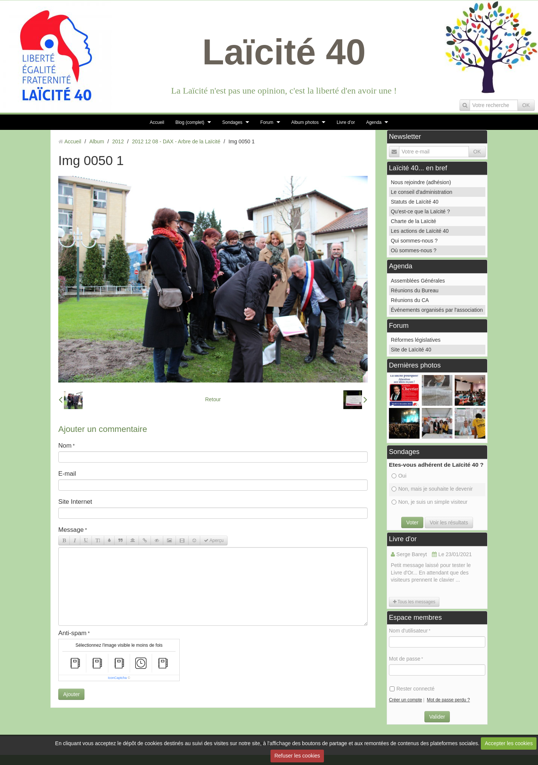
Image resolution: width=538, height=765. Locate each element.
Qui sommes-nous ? (414, 241)
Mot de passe (404, 659)
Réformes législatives (415, 340)
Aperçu (213, 540)
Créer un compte (405, 699)
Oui (399, 476)
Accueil (157, 122)
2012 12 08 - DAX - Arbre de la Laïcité (176, 141)
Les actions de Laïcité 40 (420, 231)
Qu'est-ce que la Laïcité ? (420, 211)
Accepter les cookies (509, 743)
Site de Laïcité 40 (411, 350)
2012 (118, 141)
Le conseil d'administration (421, 192)
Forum (266, 122)
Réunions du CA (410, 300)
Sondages (232, 122)
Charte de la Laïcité (413, 221)
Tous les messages (414, 601)
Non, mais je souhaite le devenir (432, 489)
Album (96, 141)
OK (526, 105)
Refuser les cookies (297, 756)
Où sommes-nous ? (413, 250)
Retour (213, 399)
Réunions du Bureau (415, 290)
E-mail (67, 473)
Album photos (305, 122)
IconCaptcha (117, 678)
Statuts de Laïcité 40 (415, 202)
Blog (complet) (189, 122)
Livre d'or (346, 122)
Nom (64, 445)
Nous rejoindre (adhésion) (421, 182)
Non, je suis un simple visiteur (429, 502)
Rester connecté (412, 689)
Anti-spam (72, 633)
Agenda (373, 122)
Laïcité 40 (284, 52)
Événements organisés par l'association (437, 310)
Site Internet (75, 501)
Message (71, 529)
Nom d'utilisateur (408, 631)
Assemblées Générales (418, 281)
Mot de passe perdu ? (448, 699)
